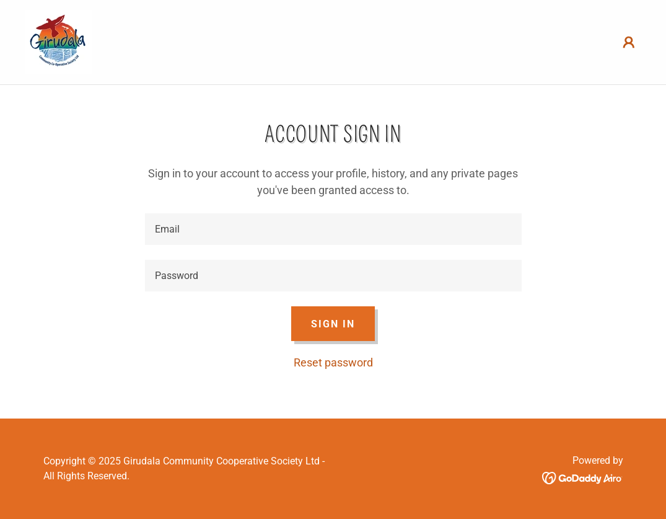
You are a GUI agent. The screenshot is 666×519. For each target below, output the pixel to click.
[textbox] (333, 229)
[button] (628, 42)
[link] (58, 41)
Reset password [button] (333, 362)
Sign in (333, 324)
